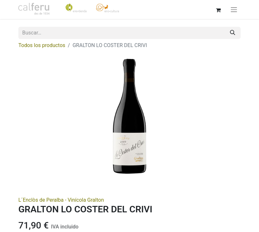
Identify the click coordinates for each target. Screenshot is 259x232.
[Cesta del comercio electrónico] (218, 9)
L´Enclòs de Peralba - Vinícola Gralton (61, 200)
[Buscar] (233, 33)
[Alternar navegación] (234, 9)
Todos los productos (41, 45)
